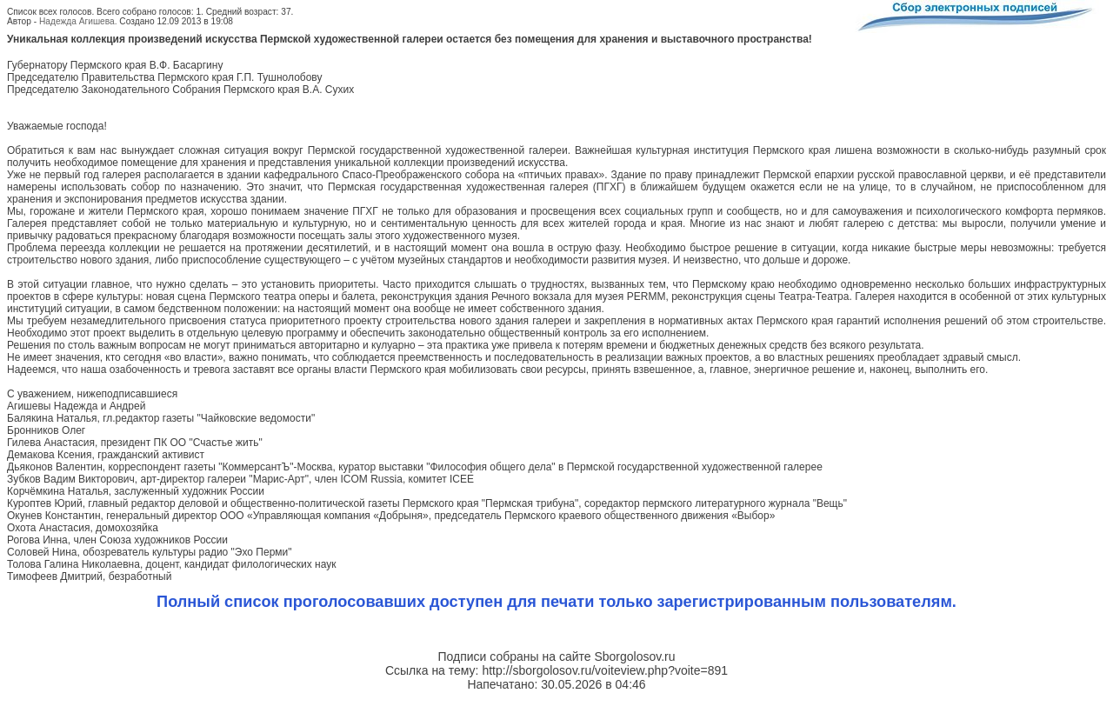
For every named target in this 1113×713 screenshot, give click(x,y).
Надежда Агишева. (78, 21)
